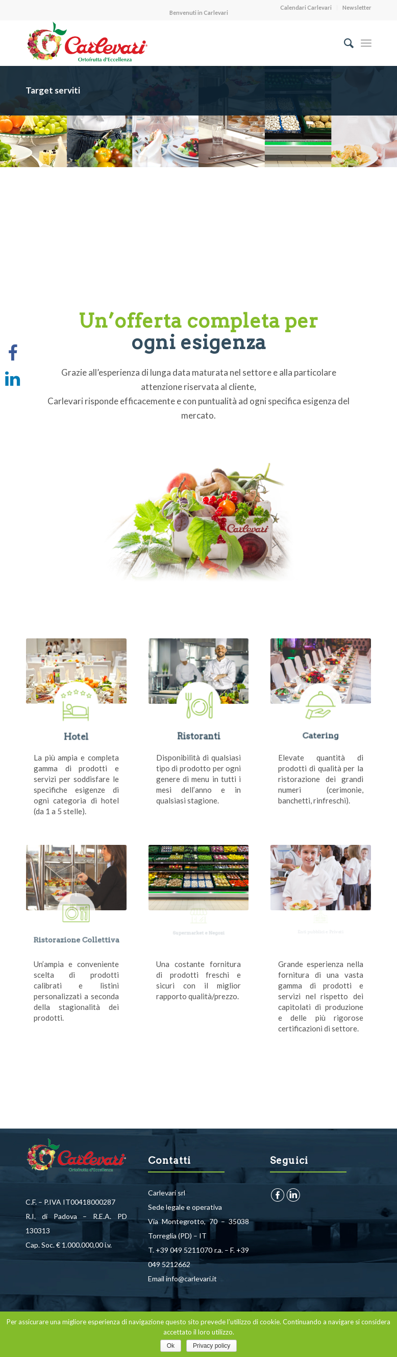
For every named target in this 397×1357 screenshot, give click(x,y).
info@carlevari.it (191, 1278)
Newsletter (356, 7)
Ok (171, 1345)
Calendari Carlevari (306, 7)
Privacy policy (211, 1345)
